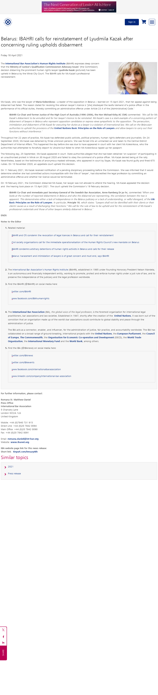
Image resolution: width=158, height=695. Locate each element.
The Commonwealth (31, 337)
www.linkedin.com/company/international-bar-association (41, 376)
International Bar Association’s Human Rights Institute (40, 270)
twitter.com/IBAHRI (21, 291)
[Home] (8, 22)
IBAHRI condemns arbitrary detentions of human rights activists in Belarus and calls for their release (63, 249)
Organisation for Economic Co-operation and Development (81, 337)
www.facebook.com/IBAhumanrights (30, 298)
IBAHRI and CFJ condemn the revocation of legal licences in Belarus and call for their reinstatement (63, 235)
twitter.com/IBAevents (23, 362)
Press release (14, 473)
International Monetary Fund (44, 341)
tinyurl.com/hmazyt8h (25, 452)
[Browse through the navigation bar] (152, 22)
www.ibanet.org (20, 442)
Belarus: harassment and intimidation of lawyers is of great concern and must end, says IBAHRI (60, 256)
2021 (11, 466)
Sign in (131, 22)
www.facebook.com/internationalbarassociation (36, 369)
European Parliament (129, 334)
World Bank (76, 341)
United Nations (103, 334)
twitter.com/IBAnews (22, 355)
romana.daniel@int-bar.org (23, 439)
